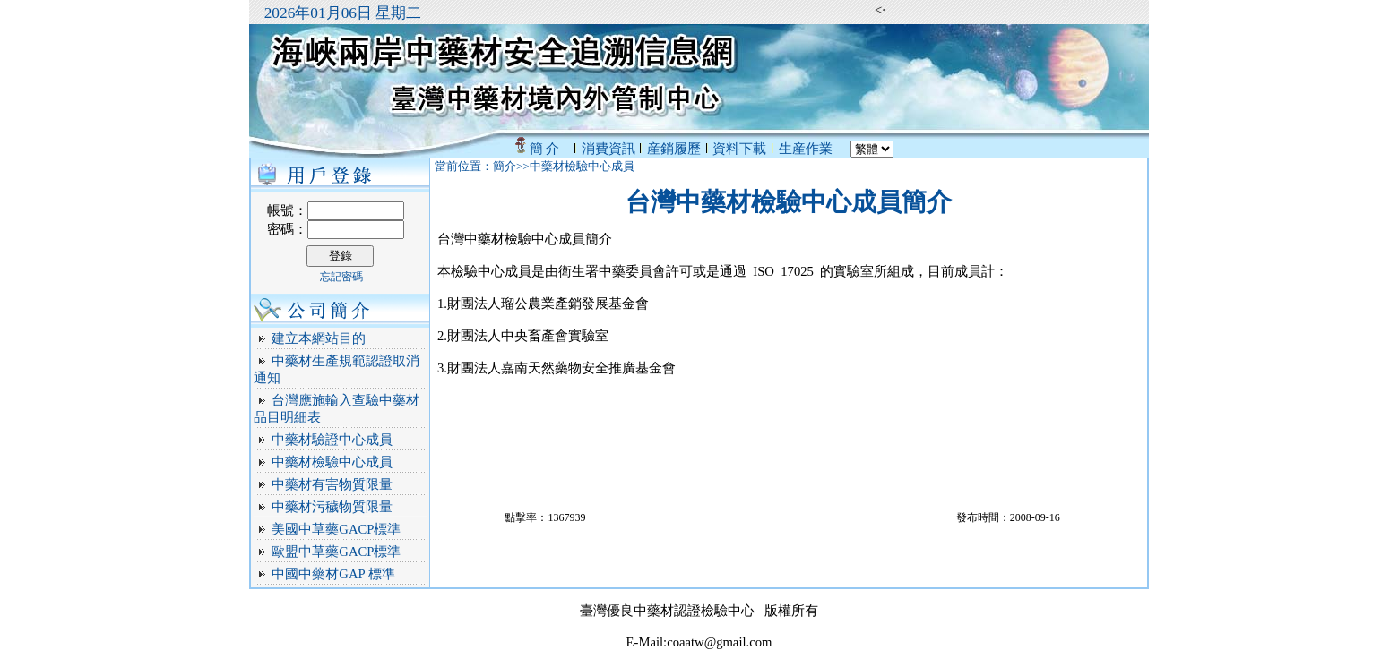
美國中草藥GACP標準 (336, 529)
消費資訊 (608, 148)
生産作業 (806, 148)
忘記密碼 (341, 276)
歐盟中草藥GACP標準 (336, 551)
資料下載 (739, 148)
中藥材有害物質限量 (332, 484)
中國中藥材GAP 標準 (333, 574)
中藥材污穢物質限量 (332, 507)
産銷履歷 (674, 148)
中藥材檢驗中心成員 (332, 462)
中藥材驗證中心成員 (332, 439)
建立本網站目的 (319, 338)
